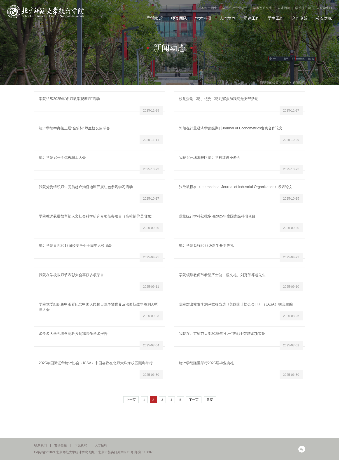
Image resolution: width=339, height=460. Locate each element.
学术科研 (203, 18)
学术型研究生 (262, 8)
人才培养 (227, 18)
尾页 (210, 400)
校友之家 (324, 18)
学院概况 (155, 18)
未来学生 (322, 8)
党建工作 (251, 18)
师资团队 (179, 18)
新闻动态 (298, 82)
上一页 (131, 400)
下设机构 (81, 445)
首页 (286, 82)
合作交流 (300, 18)
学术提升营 (303, 8)
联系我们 (40, 445)
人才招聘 (283, 8)
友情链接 (60, 445)
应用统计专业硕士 (235, 8)
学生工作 (276, 18)
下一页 (194, 400)
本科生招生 (209, 8)
